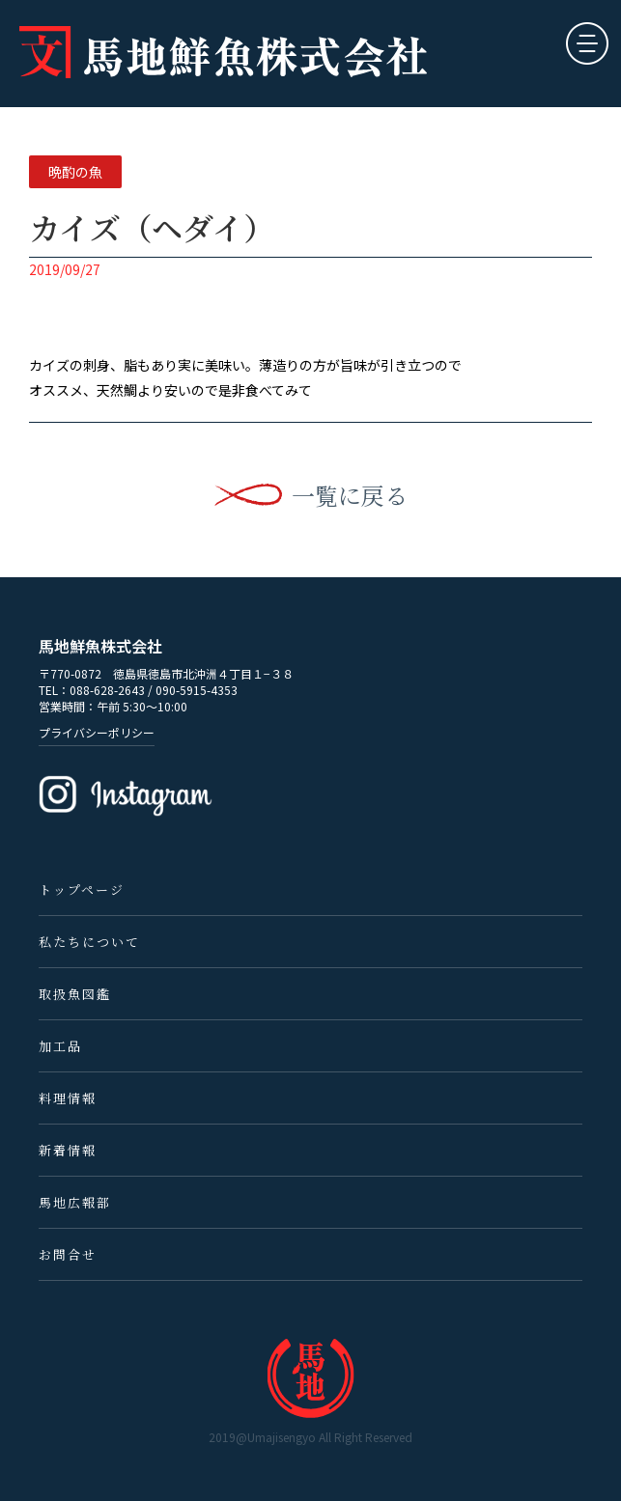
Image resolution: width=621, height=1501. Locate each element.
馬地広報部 (75, 1202)
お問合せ (68, 1254)
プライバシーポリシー (97, 732)
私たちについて (89, 941)
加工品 (60, 1046)
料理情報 (68, 1098)
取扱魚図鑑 (75, 994)
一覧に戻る (350, 495)
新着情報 (68, 1150)
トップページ (82, 889)
